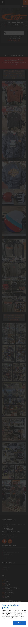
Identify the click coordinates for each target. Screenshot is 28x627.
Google (14, 617)
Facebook (18, 617)
